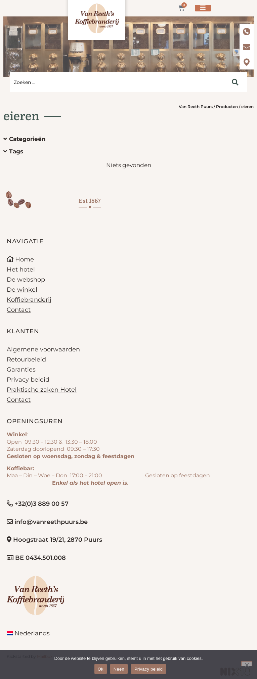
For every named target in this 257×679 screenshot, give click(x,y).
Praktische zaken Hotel (42, 389)
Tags (16, 151)
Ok (100, 669)
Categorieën (27, 139)
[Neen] (246, 663)
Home (20, 259)
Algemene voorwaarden (43, 349)
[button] (123, 139)
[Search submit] (235, 82)
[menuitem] (28, 633)
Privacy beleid (28, 379)
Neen (119, 669)
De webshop (26, 279)
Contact (19, 309)
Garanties (21, 369)
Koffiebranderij (29, 299)
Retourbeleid (26, 359)
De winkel (22, 289)
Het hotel (21, 269)
